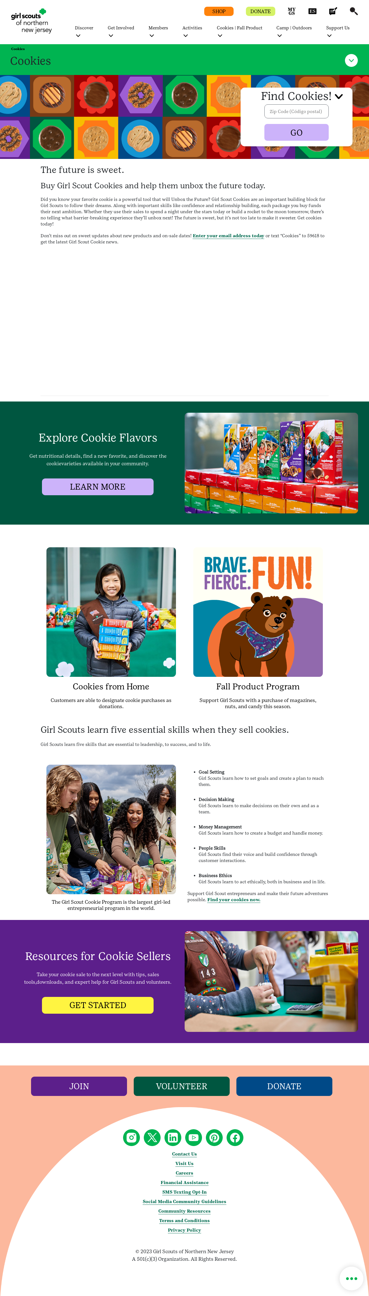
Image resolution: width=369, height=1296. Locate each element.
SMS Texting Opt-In (184, 1192)
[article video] (184, 320)
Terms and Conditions (184, 1220)
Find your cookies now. (233, 899)
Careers (184, 1173)
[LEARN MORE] (98, 487)
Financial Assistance (185, 1182)
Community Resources (184, 1211)
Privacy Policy (184, 1230)
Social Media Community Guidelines (184, 1201)
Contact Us (184, 1154)
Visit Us (184, 1163)
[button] (292, 14)
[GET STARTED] (98, 1005)
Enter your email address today (228, 235)
